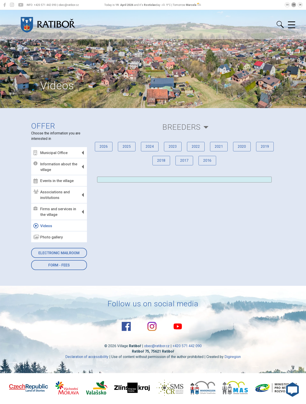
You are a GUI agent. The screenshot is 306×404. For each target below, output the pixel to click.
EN (293, 5)
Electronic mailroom (58, 253)
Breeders (181, 127)
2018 (161, 160)
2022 (196, 146)
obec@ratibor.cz (157, 346)
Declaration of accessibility (86, 357)
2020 (242, 146)
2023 (173, 146)
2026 (104, 146)
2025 (127, 146)
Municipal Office (50, 152)
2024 (150, 146)
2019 (265, 146)
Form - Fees (59, 265)
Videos (42, 225)
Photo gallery (48, 237)
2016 (207, 160)
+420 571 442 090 (187, 346)
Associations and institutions (51, 195)
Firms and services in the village (54, 212)
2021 (219, 146)
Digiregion (232, 357)
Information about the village (55, 167)
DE (300, 5)
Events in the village (53, 180)
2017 (184, 160)
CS (287, 5)
